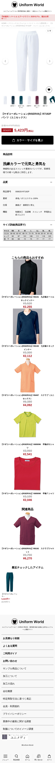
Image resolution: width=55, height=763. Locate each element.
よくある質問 (10, 646)
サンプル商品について (14, 668)
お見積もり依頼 (11, 638)
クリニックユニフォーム (17, 23)
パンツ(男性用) (41, 23)
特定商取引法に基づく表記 (17, 698)
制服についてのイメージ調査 (18, 729)
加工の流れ (9, 683)
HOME (3, 23)
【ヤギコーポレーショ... (9, 595)
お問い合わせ (10, 661)
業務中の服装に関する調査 (17, 721)
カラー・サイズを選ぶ (27, 140)
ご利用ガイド (10, 653)
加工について (10, 676)
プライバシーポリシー (14, 714)
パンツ (30, 23)
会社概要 (7, 691)
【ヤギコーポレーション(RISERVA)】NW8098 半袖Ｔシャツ (27, 493)
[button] (50, 61)
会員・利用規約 (11, 706)
